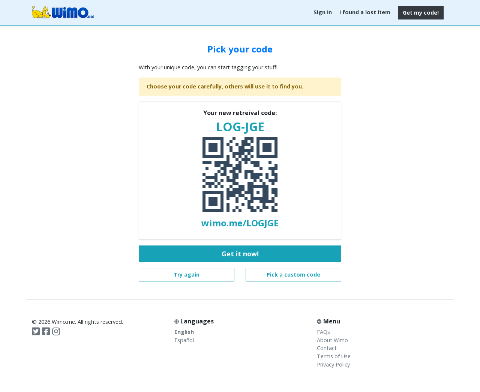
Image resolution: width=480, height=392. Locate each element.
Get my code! (421, 12)
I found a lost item (364, 12)
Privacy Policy (333, 364)
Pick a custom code (293, 274)
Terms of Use (334, 356)
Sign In (323, 12)
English (184, 331)
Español (184, 340)
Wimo (63, 12)
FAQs (323, 331)
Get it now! (240, 253)
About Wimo (332, 340)
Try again (187, 274)
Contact (327, 348)
